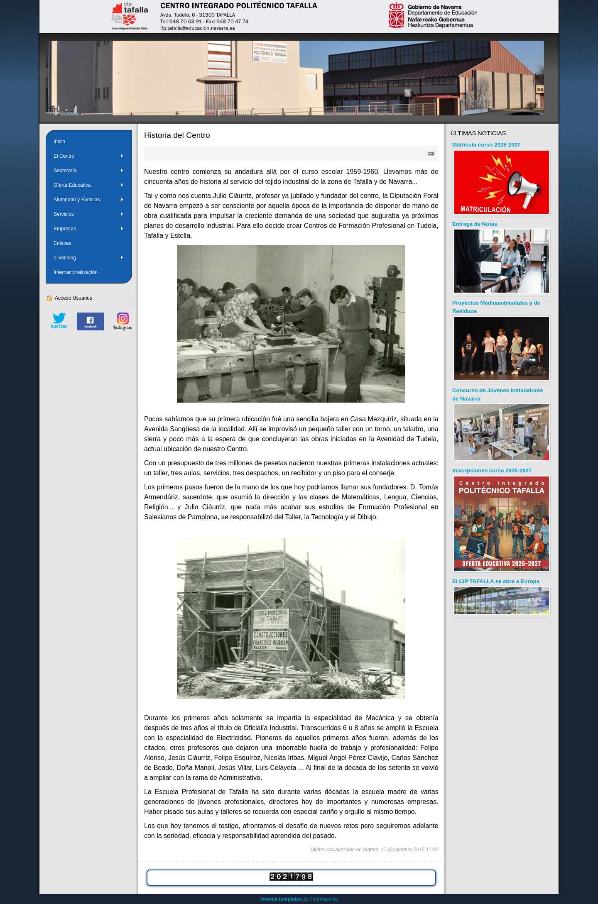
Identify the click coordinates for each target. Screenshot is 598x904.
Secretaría (89, 170)
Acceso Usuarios (73, 298)
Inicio (59, 141)
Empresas (89, 229)
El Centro (89, 156)
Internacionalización (76, 272)
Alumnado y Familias (89, 200)
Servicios (89, 214)
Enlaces (62, 243)
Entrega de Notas (474, 224)
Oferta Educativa (89, 185)
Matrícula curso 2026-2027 (486, 145)
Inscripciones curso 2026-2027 (492, 470)
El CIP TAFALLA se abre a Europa (495, 581)
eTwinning (89, 258)
